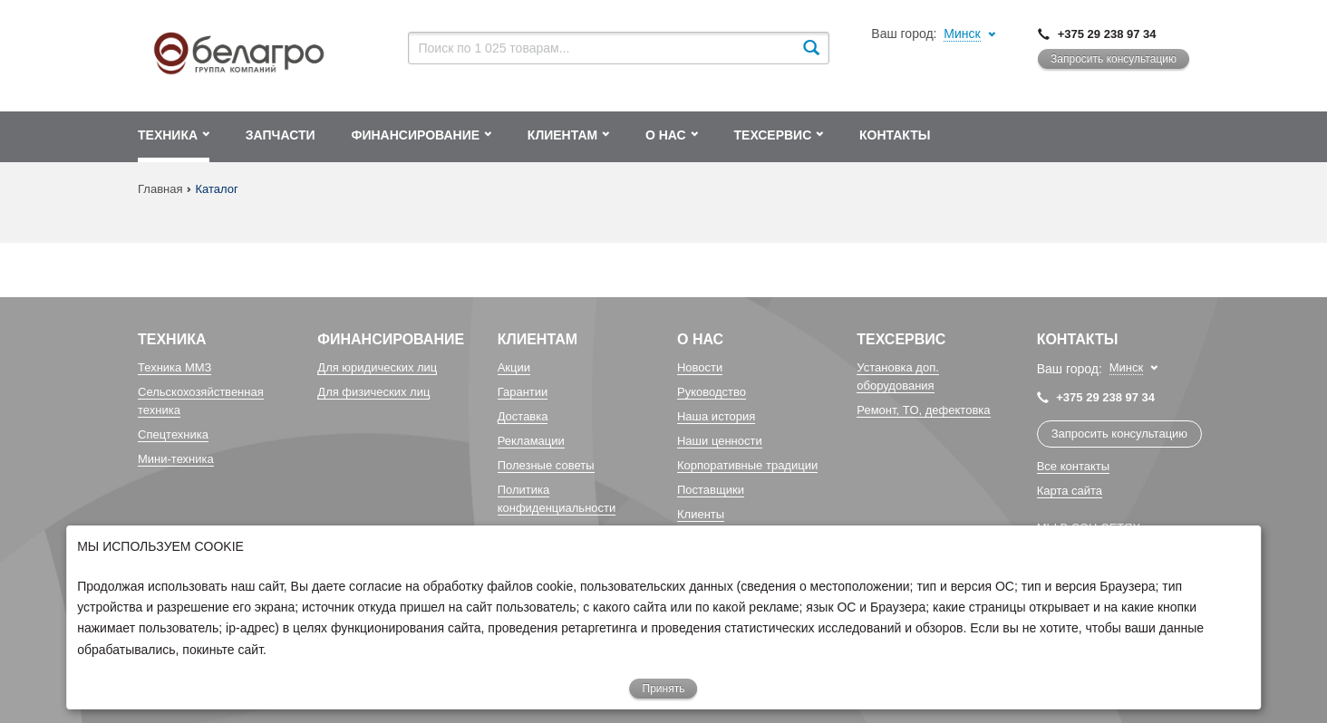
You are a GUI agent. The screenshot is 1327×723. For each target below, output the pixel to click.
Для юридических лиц (377, 367)
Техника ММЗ (174, 367)
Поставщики (710, 489)
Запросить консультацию (1114, 59)
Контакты (1078, 339)
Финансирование (390, 339)
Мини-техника (176, 459)
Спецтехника (173, 434)
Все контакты (1073, 466)
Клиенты (700, 514)
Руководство (711, 392)
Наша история (716, 416)
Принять (664, 688)
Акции (514, 367)
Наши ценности (719, 441)
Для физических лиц (373, 392)
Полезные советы (546, 465)
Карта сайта (1069, 490)
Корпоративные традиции (747, 465)
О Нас (700, 339)
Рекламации (531, 441)
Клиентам (537, 339)
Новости (699, 367)
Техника (172, 339)
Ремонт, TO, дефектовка (923, 410)
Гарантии (523, 392)
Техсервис (901, 339)
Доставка (523, 416)
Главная (160, 189)
